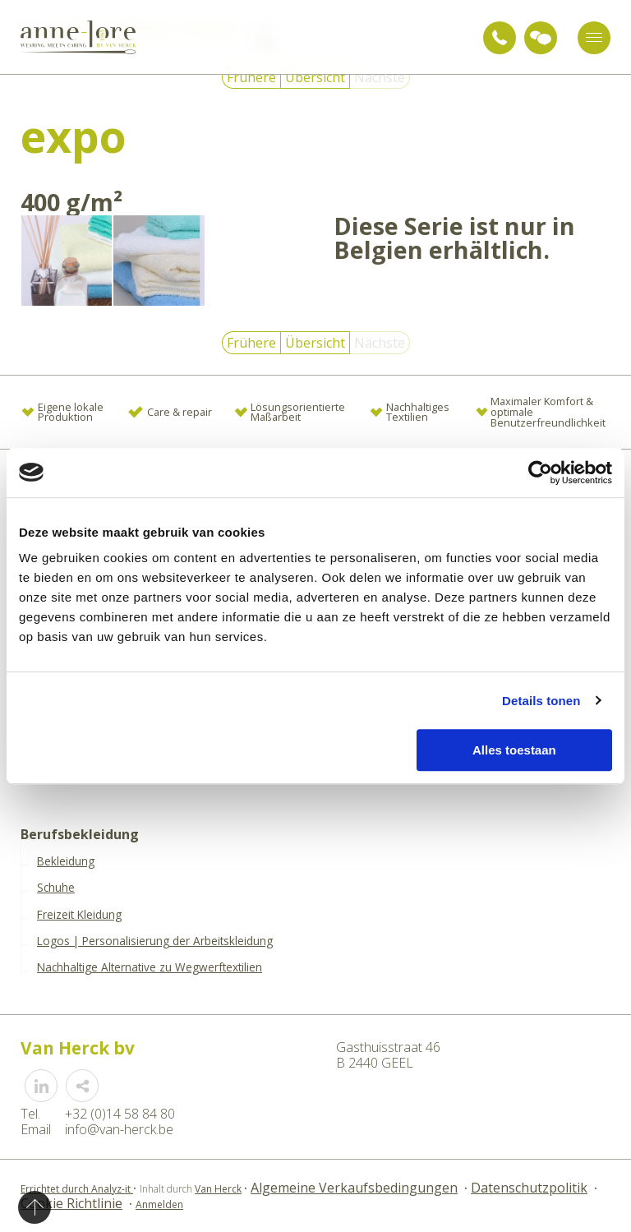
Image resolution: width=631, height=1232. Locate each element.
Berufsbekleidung (80, 834)
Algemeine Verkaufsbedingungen (354, 1188)
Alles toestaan (514, 750)
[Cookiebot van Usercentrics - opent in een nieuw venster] (540, 472)
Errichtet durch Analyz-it (77, 1189)
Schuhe (56, 887)
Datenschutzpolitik (529, 1188)
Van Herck (218, 1189)
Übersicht (315, 77)
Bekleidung (65, 861)
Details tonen (541, 701)
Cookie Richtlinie (71, 1203)
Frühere (251, 77)
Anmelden (159, 1204)
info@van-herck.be (119, 1129)
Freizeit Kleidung (79, 914)
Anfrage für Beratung (540, 37)
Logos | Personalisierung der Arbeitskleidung (155, 941)
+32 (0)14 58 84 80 (499, 37)
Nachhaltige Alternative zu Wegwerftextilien (149, 967)
